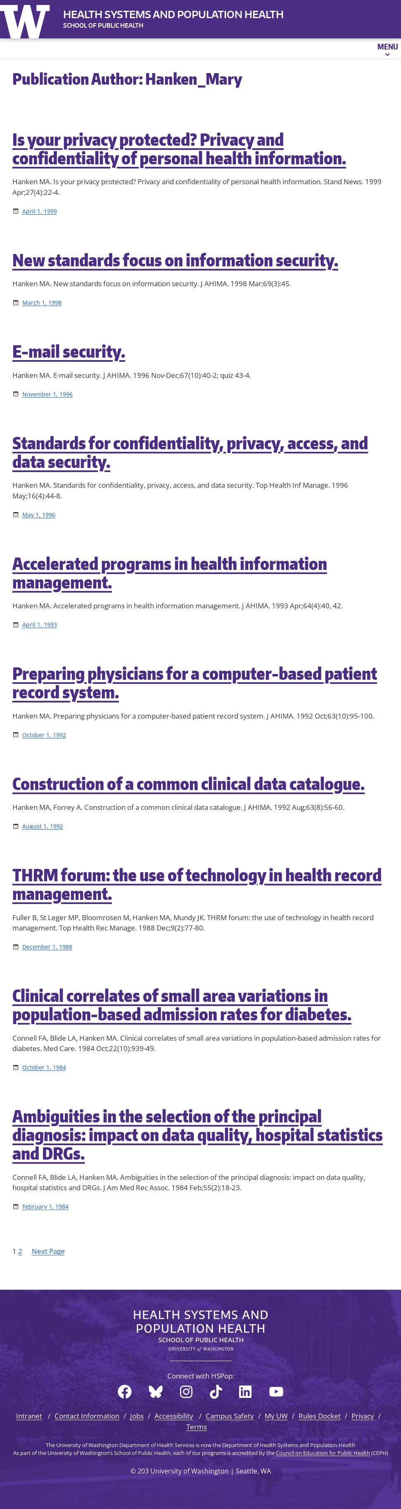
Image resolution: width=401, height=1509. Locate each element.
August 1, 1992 (42, 826)
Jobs (137, 1416)
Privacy (362, 1416)
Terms (196, 1426)
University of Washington (27, 19)
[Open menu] (387, 48)
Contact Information (87, 1416)
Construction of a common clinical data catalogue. (188, 783)
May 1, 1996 (38, 515)
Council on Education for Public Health (323, 1453)
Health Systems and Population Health (173, 14)
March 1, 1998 (42, 302)
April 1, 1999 (39, 211)
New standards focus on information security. (175, 260)
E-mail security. (68, 351)
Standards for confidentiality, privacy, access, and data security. (190, 452)
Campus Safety (230, 1416)
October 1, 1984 (44, 1067)
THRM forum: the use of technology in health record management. (197, 884)
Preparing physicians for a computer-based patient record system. (194, 682)
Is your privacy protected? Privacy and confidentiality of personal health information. (179, 148)
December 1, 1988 (47, 947)
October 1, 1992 (44, 735)
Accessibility (173, 1416)
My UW (276, 1416)
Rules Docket (320, 1416)
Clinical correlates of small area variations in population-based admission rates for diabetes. (181, 1004)
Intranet (29, 1416)
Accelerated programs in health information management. (169, 572)
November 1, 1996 (47, 394)
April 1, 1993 (39, 625)
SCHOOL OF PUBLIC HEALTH (103, 25)
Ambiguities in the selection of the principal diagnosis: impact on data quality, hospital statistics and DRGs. (197, 1135)
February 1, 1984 (45, 1206)
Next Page (48, 1251)
